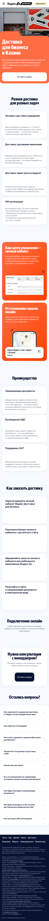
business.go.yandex (16, 861)
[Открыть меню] (3, 3)
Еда (10, 838)
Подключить (40, 4)
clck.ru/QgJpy (14, 879)
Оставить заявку (24, 77)
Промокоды (40, 842)
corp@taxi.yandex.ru (11, 912)
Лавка (23, 838)
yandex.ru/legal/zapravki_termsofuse (14, 870)
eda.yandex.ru (25, 875)
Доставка (32, 838)
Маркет (15, 842)
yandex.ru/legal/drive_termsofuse (20, 901)
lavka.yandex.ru (24, 884)
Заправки (6, 842)
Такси (4, 838)
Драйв (16, 838)
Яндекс (16, 914)
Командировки (27, 842)
